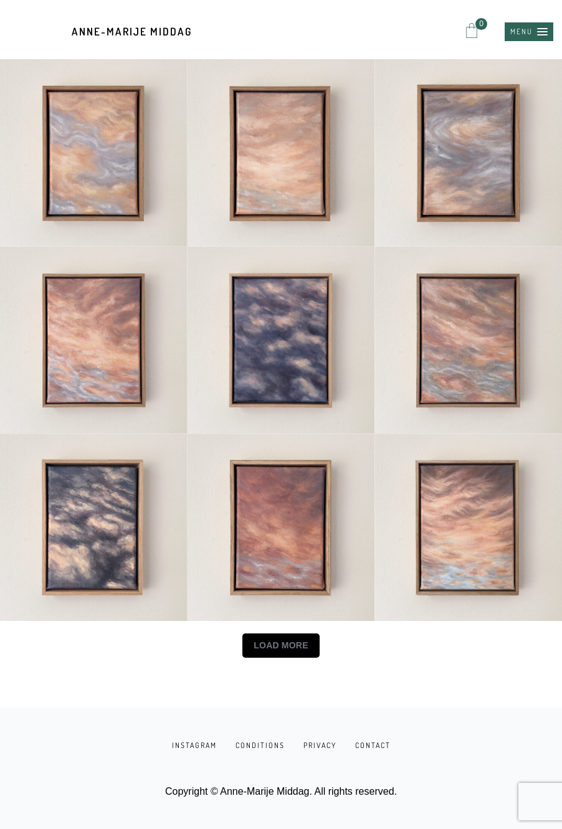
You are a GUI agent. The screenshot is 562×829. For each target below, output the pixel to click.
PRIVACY (319, 745)
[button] (529, 31)
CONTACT (373, 745)
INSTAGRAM (194, 745)
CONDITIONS (260, 745)
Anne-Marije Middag (132, 31)
